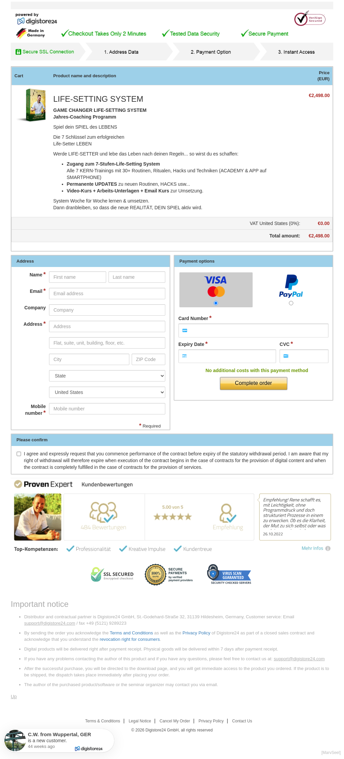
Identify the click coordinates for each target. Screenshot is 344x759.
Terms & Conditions (102, 721)
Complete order (253, 383)
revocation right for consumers (130, 639)
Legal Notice (140, 721)
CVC (285, 344)
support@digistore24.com (49, 623)
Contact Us (242, 721)
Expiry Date (191, 344)
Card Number (193, 318)
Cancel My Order (175, 721)
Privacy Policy (196, 632)
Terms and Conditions (131, 632)
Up (14, 696)
